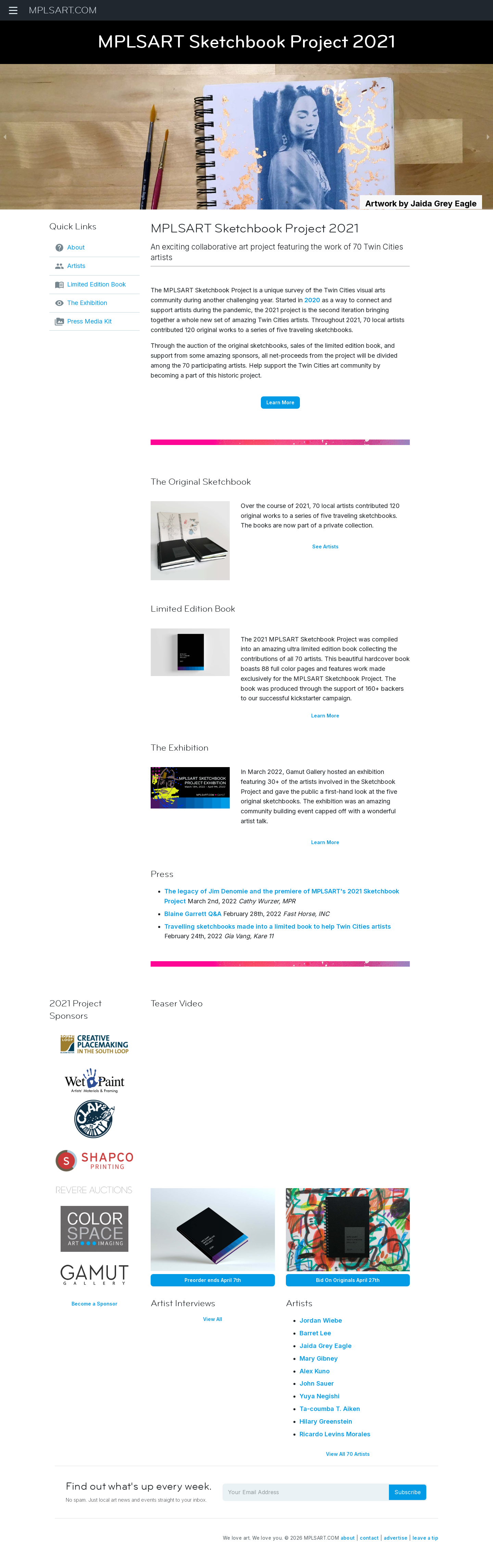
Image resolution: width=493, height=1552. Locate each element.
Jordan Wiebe (321, 1320)
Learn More (280, 402)
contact (369, 1538)
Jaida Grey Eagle (326, 1345)
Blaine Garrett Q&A (193, 913)
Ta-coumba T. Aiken (330, 1408)
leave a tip (425, 1538)
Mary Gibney (319, 1358)
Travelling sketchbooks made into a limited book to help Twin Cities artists (277, 926)
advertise (396, 1538)
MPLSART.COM (63, 10)
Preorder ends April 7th (213, 1280)
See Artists (325, 546)
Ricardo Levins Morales (335, 1434)
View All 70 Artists (348, 1454)
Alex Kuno (315, 1371)
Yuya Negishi (320, 1396)
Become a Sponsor (94, 1304)
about (348, 1538)
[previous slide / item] (5, 136)
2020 (312, 300)
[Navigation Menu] (13, 10)
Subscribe (407, 1492)
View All (212, 1319)
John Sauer (317, 1383)
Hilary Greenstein (326, 1421)
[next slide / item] (488, 136)
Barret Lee (315, 1333)
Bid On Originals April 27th (348, 1280)
